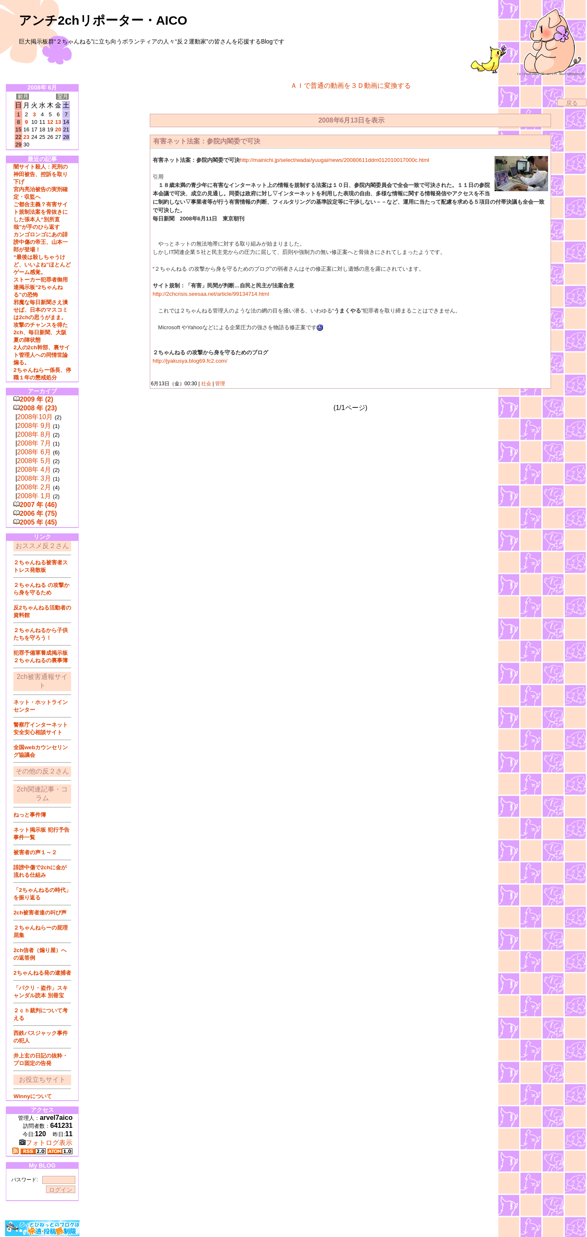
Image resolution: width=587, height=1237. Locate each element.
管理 (220, 384)
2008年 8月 (34, 434)
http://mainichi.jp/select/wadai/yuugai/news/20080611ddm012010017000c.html (334, 160)
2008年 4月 (34, 469)
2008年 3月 (34, 478)
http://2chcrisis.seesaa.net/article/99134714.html (211, 294)
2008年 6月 (34, 452)
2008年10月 (35, 416)
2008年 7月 (34, 443)
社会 (206, 384)
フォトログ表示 (45, 1142)
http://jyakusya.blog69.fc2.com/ (190, 361)
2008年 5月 (34, 460)
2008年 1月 (34, 495)
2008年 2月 (34, 487)
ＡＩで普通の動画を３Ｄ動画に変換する (350, 85)
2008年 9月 (34, 425)
